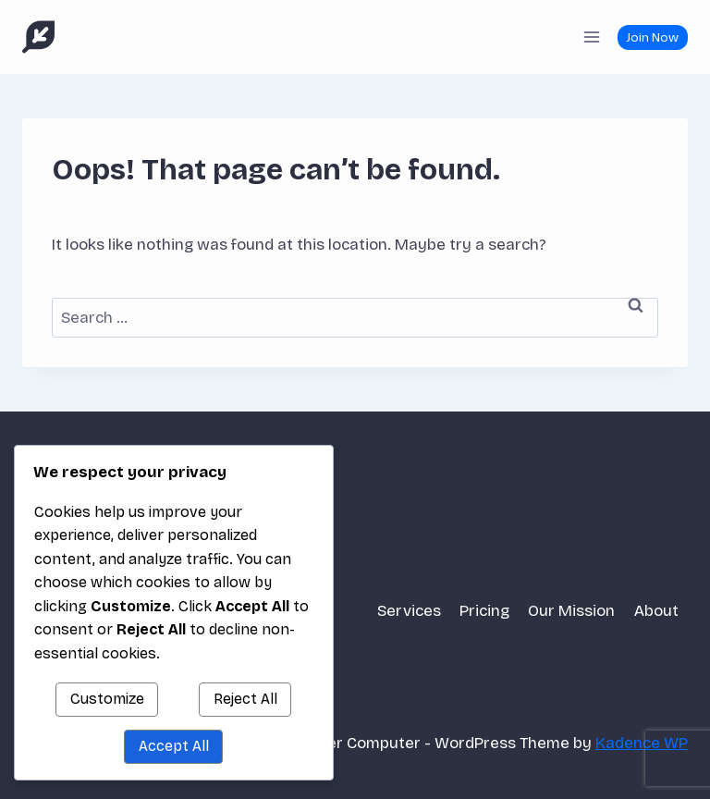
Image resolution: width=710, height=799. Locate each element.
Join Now (652, 37)
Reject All (245, 698)
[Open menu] (591, 36)
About (656, 611)
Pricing (484, 611)
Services (409, 611)
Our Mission (571, 611)
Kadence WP (641, 743)
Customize (107, 698)
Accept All (174, 746)
